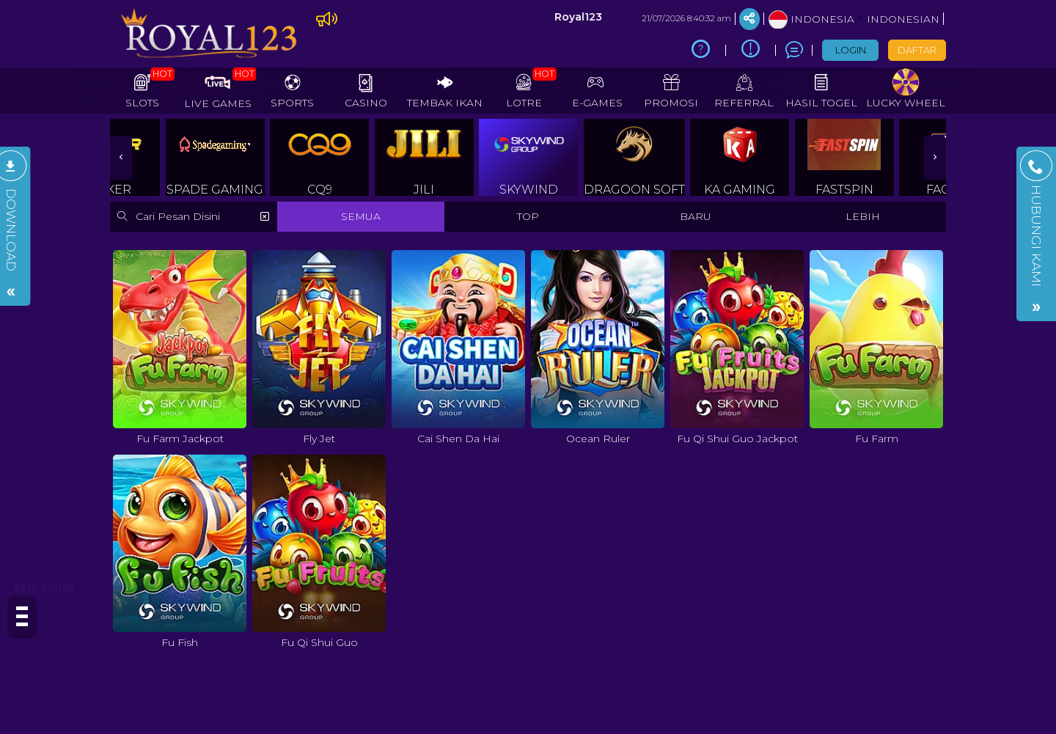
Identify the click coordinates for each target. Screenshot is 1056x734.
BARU (695, 216)
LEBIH (863, 216)
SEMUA (361, 216)
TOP (528, 216)
